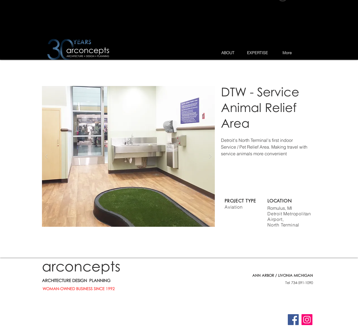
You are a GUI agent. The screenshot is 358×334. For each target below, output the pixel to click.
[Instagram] (307, 319)
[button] (227, 53)
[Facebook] (293, 319)
